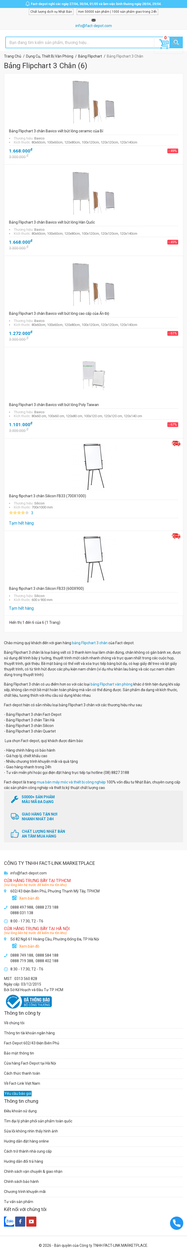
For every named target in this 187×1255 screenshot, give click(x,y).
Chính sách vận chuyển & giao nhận (33, 1171)
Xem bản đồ (29, 898)
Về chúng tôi (14, 1023)
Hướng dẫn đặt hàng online (26, 1141)
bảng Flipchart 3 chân (90, 643)
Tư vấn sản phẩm (18, 1202)
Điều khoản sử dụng (20, 1111)
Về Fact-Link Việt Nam (22, 1083)
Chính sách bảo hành (21, 1181)
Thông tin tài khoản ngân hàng (29, 1033)
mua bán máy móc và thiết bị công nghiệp (71, 782)
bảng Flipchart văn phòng (112, 684)
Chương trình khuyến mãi (25, 1191)
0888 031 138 (21, 913)
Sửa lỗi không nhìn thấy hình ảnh (31, 1131)
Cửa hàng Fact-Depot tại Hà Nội (30, 1063)
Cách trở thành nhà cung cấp (28, 1151)
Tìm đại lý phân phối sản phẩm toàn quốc (38, 1121)
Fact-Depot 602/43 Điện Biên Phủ (31, 1043)
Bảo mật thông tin (19, 1053)
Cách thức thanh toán (22, 1073)
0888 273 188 (47, 907)
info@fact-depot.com (93, 26)
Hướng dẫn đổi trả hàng (23, 1161)
